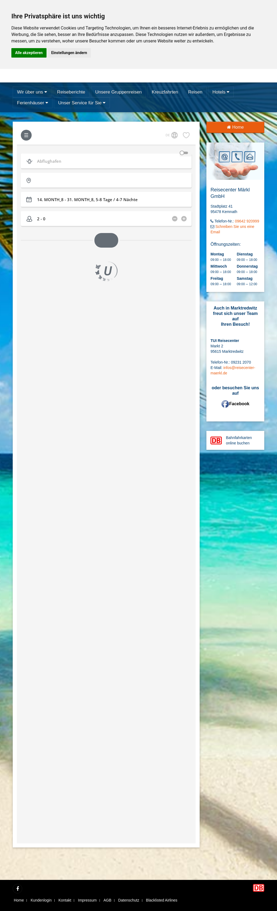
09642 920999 (247, 221)
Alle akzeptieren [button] (29, 53)
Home (235, 127)
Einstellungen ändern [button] (69, 53)
